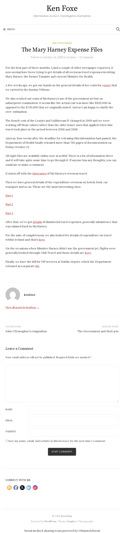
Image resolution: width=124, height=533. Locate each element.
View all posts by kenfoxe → (22, 307)
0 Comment (86, 57)
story (107, 85)
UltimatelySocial (89, 531)
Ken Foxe (62, 8)
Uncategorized (62, 43)
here (42, 239)
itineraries (39, 173)
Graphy (71, 521)
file (37, 266)
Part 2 (9, 204)
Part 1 (9, 195)
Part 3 (9, 213)
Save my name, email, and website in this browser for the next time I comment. (57, 441)
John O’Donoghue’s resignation (26, 331)
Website (10, 432)
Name (8, 409)
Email (9, 420)
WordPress (50, 521)
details (37, 222)
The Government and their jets (98, 331)
